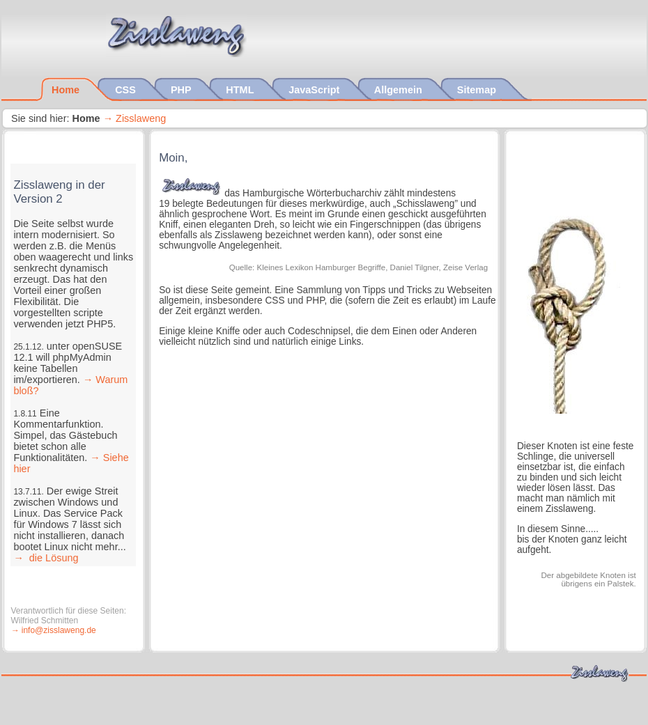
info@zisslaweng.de (59, 630)
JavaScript (315, 89)
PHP (182, 89)
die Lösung (52, 557)
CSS (126, 89)
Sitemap (478, 89)
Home (67, 89)
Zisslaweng (141, 118)
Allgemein (399, 89)
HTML (241, 89)
